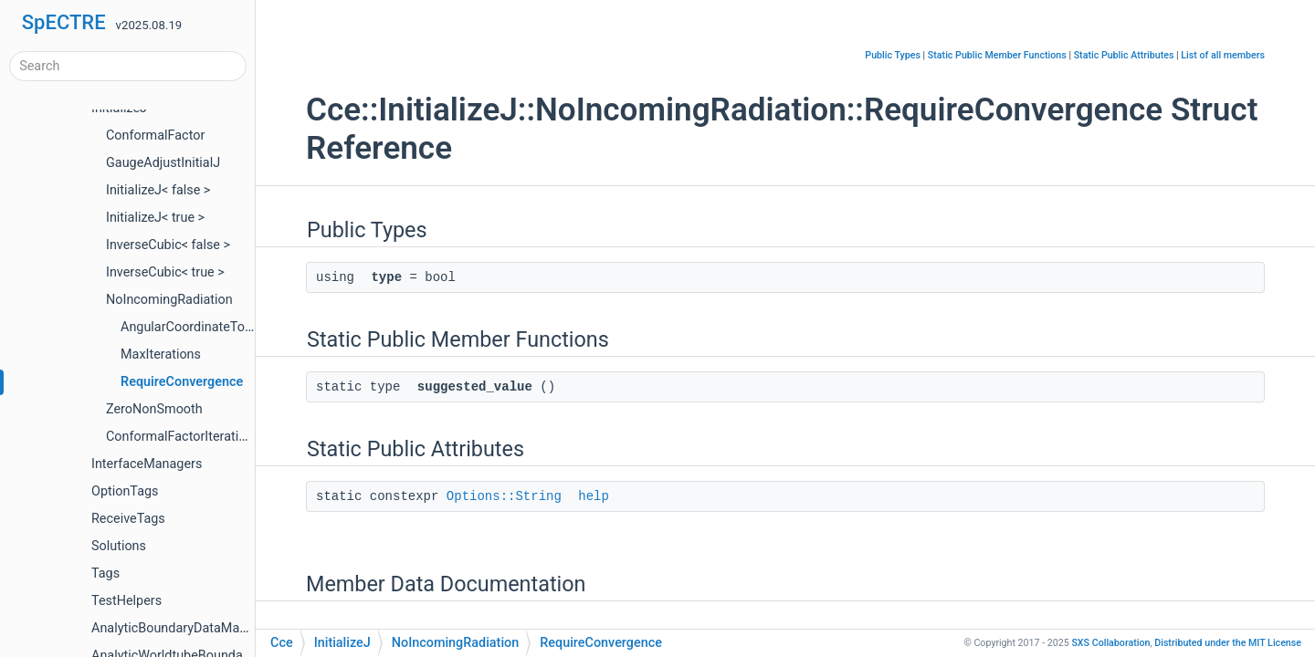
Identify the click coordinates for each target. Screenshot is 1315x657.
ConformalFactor (155, 135)
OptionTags (124, 491)
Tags (105, 573)
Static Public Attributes (1124, 55)
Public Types (892, 55)
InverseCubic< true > (165, 272)
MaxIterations (161, 354)
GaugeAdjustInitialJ (163, 163)
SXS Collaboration (1110, 643)
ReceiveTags (128, 519)
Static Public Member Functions (997, 55)
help (593, 496)
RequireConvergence (182, 382)
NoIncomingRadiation (169, 300)
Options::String (504, 496)
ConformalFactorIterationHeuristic (206, 436)
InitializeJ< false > (158, 190)
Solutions (118, 546)
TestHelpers (126, 601)
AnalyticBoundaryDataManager (182, 628)
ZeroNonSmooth (154, 409)
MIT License (1227, 643)
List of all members (1223, 55)
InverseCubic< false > (168, 245)
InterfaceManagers (146, 464)
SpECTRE (64, 22)
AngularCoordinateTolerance (204, 327)
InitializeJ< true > (155, 217)
